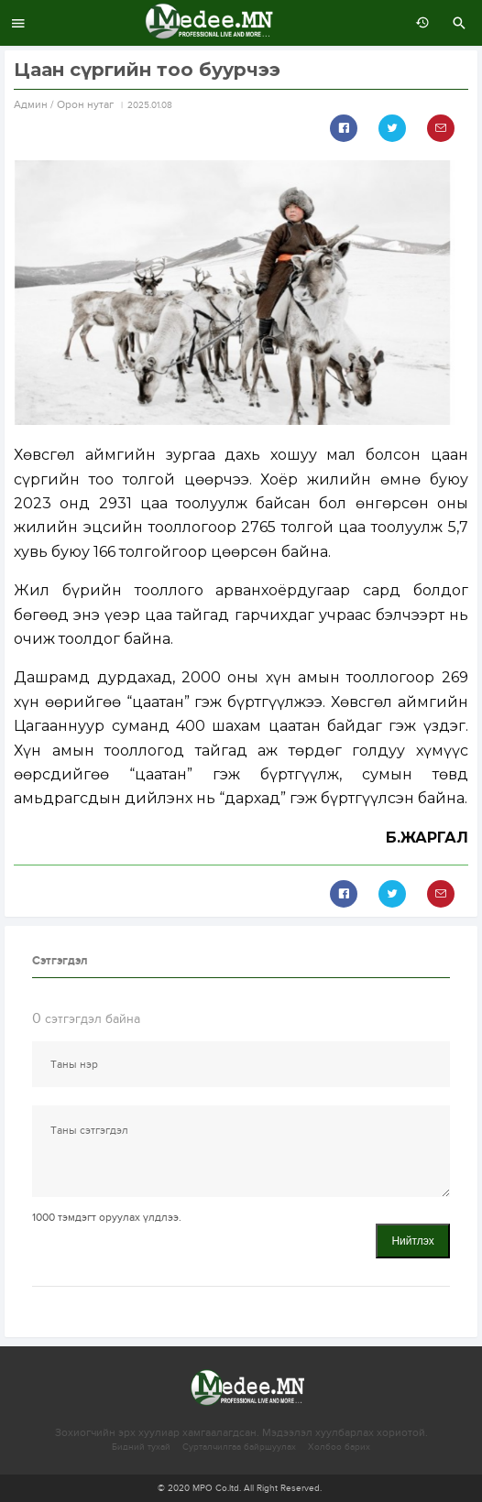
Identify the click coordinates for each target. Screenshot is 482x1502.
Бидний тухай (141, 1447)
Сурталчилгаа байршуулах (239, 1447)
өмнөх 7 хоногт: (418, 23)
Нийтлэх (412, 1241)
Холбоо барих (339, 1447)
